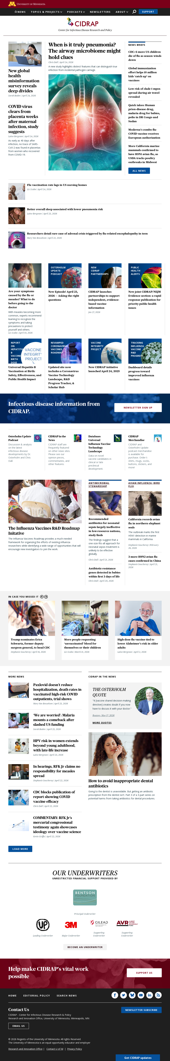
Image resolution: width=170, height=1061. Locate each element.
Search (134, 11)
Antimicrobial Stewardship (99, 485)
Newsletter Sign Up (138, 408)
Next (46, 597)
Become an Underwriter (85, 947)
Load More (20, 849)
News (22, 11)
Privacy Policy (74, 1049)
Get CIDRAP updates (137, 1057)
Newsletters (100, 11)
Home (12, 996)
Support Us (144, 973)
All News (139, 171)
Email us (19, 1026)
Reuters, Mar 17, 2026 (104, 716)
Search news (67, 996)
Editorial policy (36, 996)
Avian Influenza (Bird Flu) (144, 485)
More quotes (102, 723)
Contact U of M (54, 1049)
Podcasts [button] (74, 11)
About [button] (121, 11)
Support (148, 11)
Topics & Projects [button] (45, 11)
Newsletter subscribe (141, 1010)
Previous (42, 597)
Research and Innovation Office (25, 1049)
